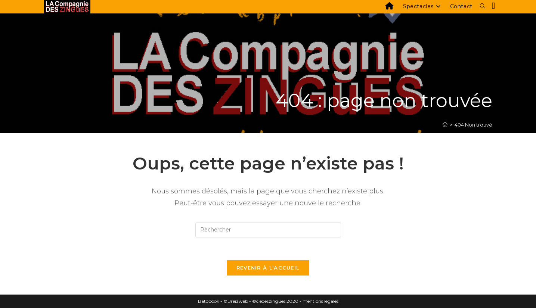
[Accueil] (445, 125)
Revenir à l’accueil (268, 268)
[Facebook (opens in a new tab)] (493, 5)
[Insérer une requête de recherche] (268, 230)
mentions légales (320, 301)
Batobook (208, 301)
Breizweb (237, 301)
